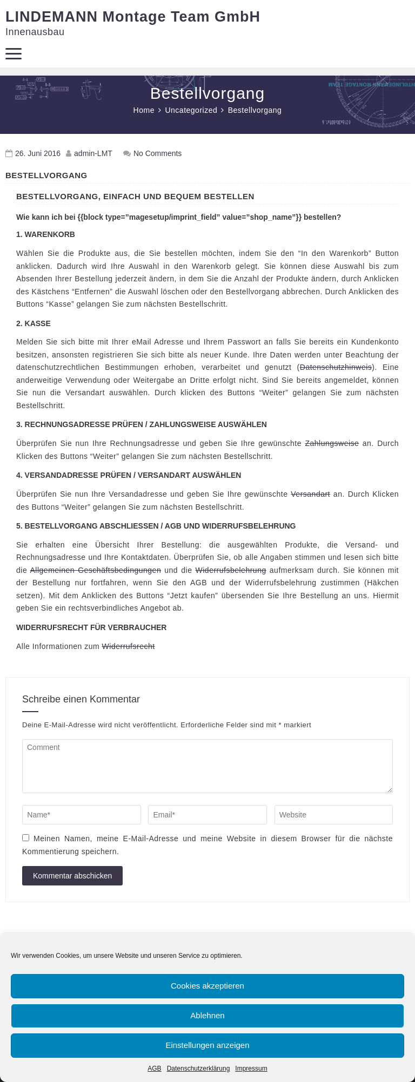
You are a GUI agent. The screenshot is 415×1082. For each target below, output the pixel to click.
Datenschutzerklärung (198, 1068)
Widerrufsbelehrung (231, 570)
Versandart (310, 494)
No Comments (157, 153)
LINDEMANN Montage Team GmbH (132, 17)
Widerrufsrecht (128, 646)
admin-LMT (93, 153)
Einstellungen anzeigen (207, 1045)
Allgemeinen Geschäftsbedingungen (96, 570)
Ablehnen (207, 1015)
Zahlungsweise (332, 443)
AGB (154, 1068)
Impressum (251, 1068)
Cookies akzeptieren (207, 985)
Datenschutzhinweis (336, 367)
